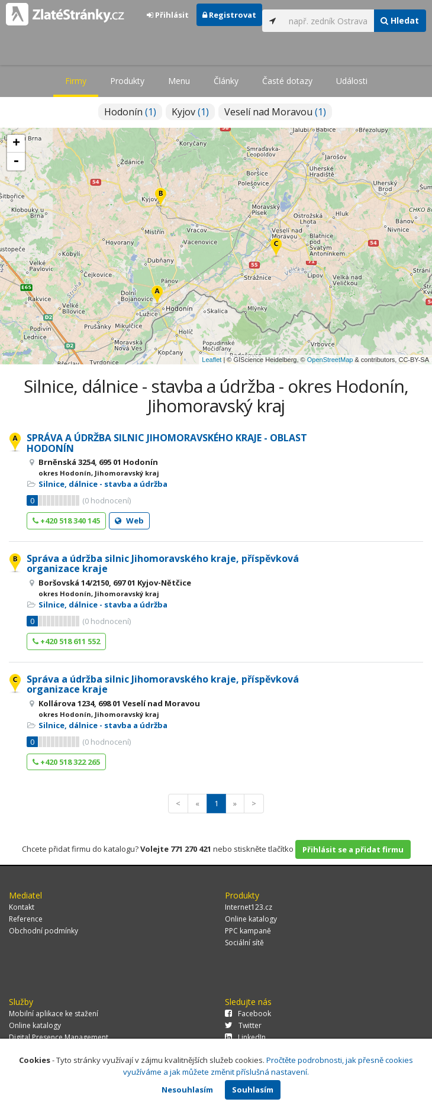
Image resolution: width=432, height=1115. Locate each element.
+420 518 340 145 (66, 520)
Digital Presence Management (58, 1037)
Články (226, 80)
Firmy (75, 80)
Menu (179, 80)
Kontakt (21, 907)
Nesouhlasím (187, 1089)
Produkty (127, 80)
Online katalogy (251, 919)
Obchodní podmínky (43, 931)
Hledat (400, 20)
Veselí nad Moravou (275, 111)
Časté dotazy (287, 80)
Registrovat (229, 14)
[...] (328, 20)
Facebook (248, 1014)
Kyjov (190, 111)
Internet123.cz (248, 907)
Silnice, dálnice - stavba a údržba (102, 484)
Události (351, 80)
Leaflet (211, 359)
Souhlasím (252, 1089)
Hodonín (130, 111)
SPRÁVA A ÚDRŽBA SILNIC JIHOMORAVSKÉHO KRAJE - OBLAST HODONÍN (167, 443)
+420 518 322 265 (66, 762)
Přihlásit (168, 14)
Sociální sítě (244, 943)
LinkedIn (245, 1037)
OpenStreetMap (330, 359)
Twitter (243, 1025)
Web (129, 520)
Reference (26, 919)
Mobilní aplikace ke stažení (53, 1014)
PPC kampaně (248, 931)
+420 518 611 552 (66, 641)
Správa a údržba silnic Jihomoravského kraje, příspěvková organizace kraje (163, 564)
